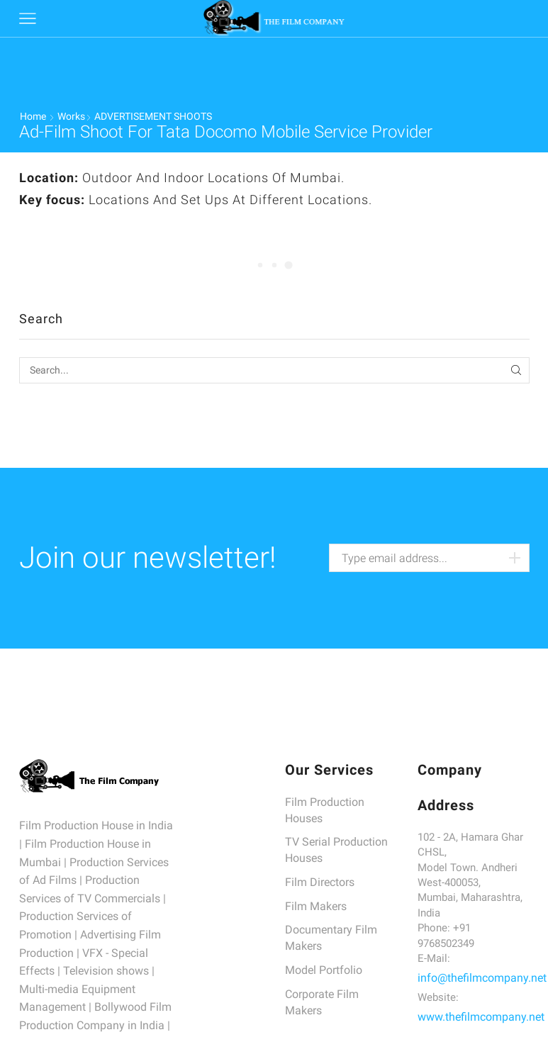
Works (71, 116)
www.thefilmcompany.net (481, 1017)
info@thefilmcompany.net (482, 978)
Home (33, 116)
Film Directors (319, 882)
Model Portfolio (323, 970)
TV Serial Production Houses (336, 850)
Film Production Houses (324, 810)
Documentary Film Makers (331, 938)
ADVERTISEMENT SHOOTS (153, 116)
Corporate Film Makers (322, 1002)
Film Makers (316, 906)
